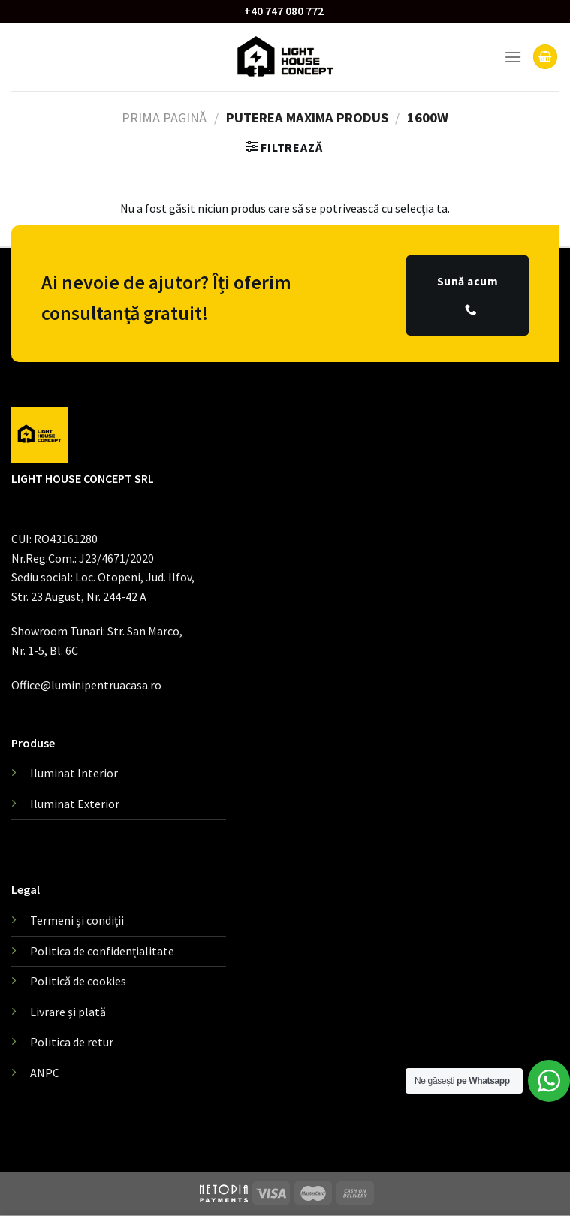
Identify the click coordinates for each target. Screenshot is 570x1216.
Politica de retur (71, 1041)
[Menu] (513, 56)
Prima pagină (164, 117)
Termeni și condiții (77, 920)
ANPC (44, 1072)
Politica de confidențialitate (102, 950)
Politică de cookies (78, 980)
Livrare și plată (68, 1011)
